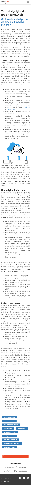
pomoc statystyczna (9, 421)
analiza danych (8, 428)
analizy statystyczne (9, 417)
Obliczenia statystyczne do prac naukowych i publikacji (14, 22)
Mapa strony (9, 481)
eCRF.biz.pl (26, 107)
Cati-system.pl (11, 109)
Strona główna (6, 478)
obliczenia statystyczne (10, 432)
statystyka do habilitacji (10, 439)
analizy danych (22, 428)
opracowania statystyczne (11, 424)
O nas (3, 481)
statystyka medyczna (9, 447)
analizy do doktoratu (9, 436)
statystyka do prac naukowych (12, 443)
